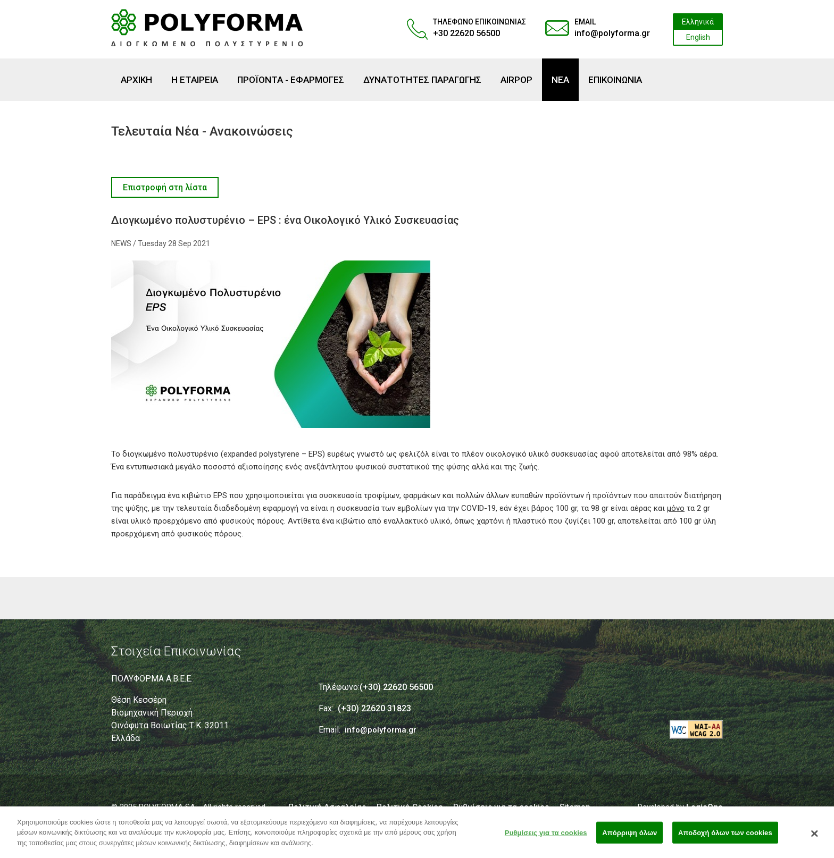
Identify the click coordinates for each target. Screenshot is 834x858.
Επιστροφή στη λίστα (165, 187)
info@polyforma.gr (612, 33)
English (698, 37)
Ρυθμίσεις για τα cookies (546, 835)
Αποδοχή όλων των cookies (725, 835)
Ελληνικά (698, 22)
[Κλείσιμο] (815, 837)
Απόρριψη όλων (629, 835)
